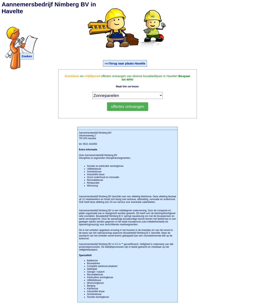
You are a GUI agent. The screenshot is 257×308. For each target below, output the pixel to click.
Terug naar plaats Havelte (127, 63)
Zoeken (26, 56)
